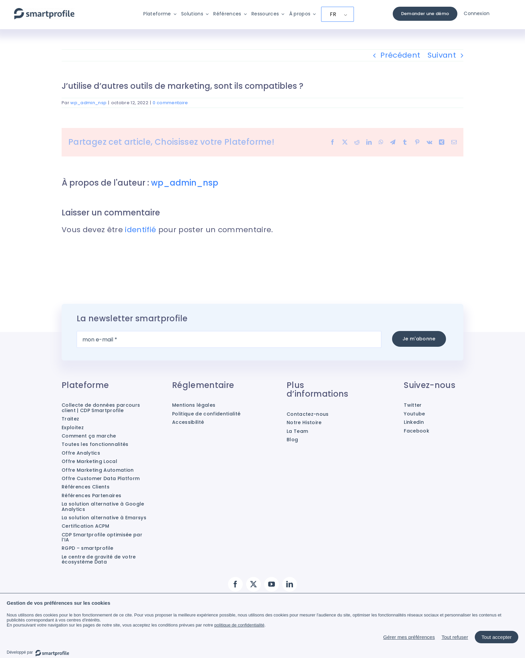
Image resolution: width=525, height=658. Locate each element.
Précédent (400, 55)
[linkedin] (289, 584)
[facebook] (235, 584)
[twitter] (253, 584)
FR (333, 14)
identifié (140, 229)
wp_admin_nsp (88, 103)
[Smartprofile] (44, 11)
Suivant (442, 55)
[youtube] (271, 584)
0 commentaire (170, 103)
